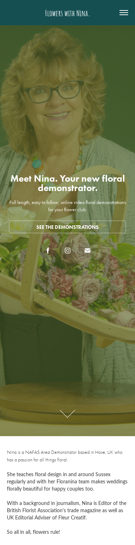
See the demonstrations (67, 227)
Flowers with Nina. (67, 12)
